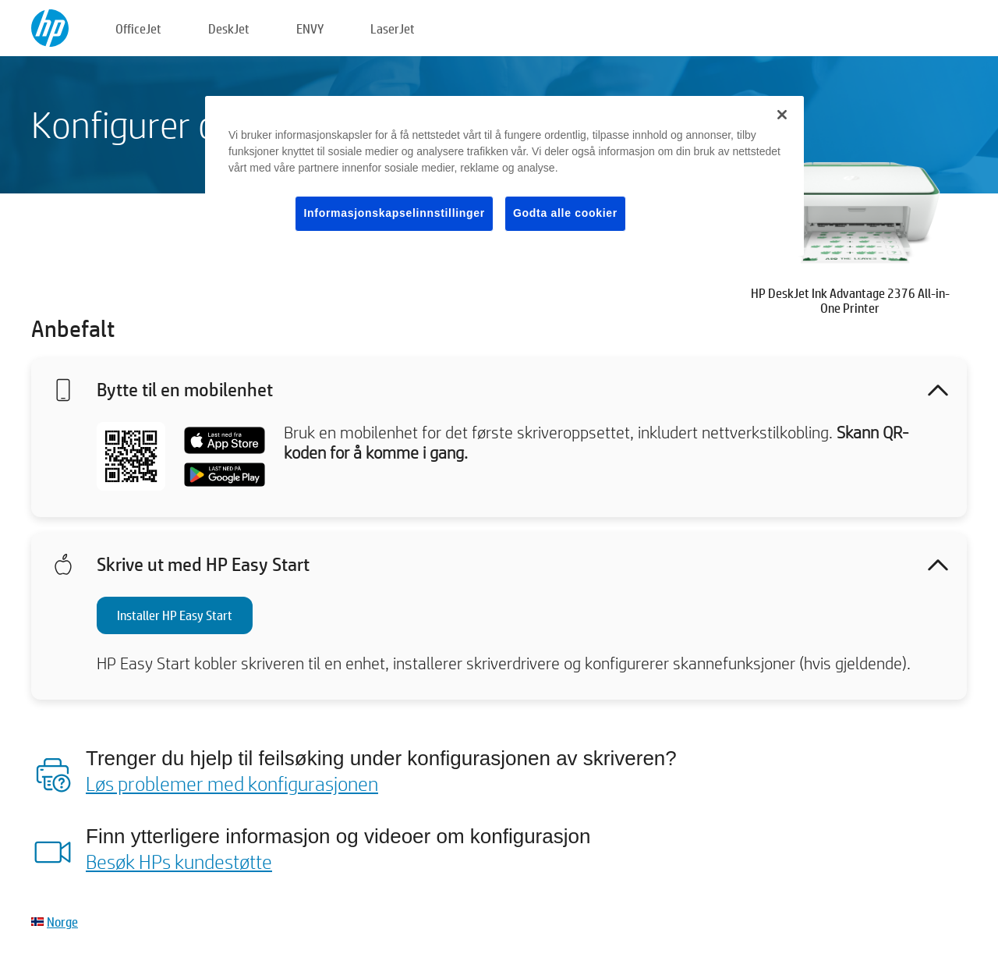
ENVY (310, 28)
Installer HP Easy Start (174, 615)
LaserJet (392, 28)
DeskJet (229, 28)
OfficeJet (138, 28)
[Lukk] (782, 115)
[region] (504, 176)
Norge (62, 922)
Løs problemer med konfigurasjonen (232, 783)
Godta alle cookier (565, 213)
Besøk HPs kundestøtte (179, 861)
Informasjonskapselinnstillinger (394, 213)
